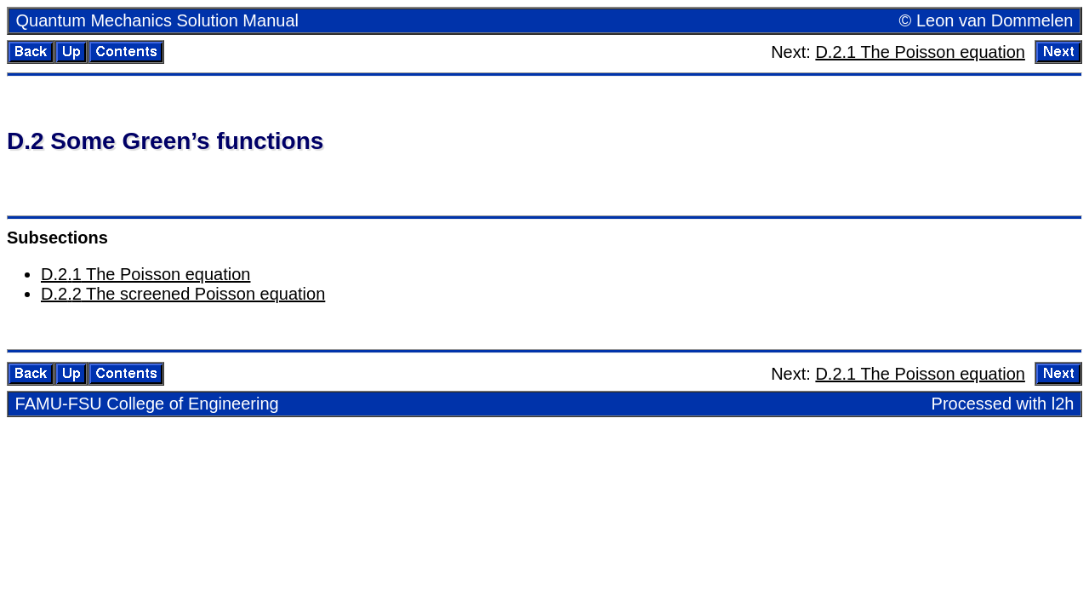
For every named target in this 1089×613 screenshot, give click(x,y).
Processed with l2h (1003, 403)
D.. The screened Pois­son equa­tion (183, 293)
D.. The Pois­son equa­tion (145, 274)
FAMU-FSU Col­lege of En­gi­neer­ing (147, 403)
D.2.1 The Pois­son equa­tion (919, 52)
